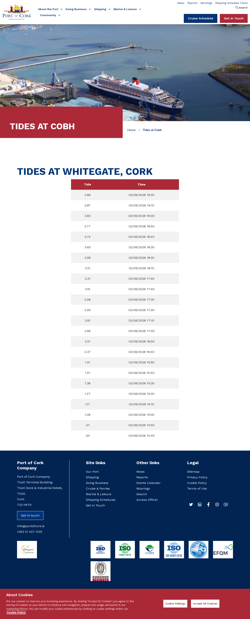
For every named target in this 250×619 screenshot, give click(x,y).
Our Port (92, 471)
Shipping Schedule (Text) (231, 2)
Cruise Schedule (200, 18)
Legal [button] (193, 462)
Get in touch (30, 515)
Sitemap (193, 471)
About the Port (48, 9)
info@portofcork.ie (31, 526)
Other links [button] (147, 462)
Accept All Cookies (205, 605)
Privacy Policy (197, 477)
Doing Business (76, 9)
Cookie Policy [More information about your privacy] (16, 614)
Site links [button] (95, 462)
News (180, 2)
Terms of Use (197, 488)
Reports (192, 2)
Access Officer (147, 500)
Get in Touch (234, 18)
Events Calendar (148, 483)
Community (48, 15)
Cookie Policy (197, 483)
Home (131, 130)
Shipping (100, 9)
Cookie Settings (175, 605)
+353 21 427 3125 (29, 532)
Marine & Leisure (126, 9)
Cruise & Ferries (98, 488)
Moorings (206, 2)
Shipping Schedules (101, 500)
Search (243, 7)
